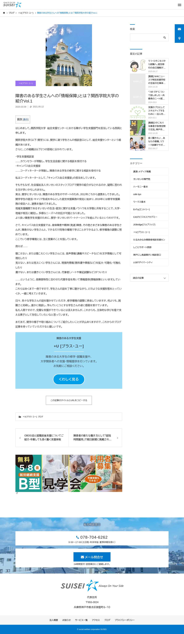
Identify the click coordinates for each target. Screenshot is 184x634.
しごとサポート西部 (142, 247)
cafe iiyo (137, 194)
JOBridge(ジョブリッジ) (144, 224)
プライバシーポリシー (125, 620)
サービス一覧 (81, 620)
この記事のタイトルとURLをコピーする (68, 400)
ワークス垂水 (139, 202)
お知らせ (66, 620)
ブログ (40, 417)
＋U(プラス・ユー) (26, 83)
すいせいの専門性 (141, 179)
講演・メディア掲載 (142, 171)
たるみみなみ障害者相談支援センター (149, 240)
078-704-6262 (94, 537)
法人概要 (53, 620)
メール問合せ (94, 557)
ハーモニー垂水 (140, 186)
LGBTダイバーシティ (143, 262)
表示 (25, 119)
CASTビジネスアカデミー (145, 217)
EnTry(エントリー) (141, 209)
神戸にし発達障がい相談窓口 (147, 255)
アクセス (96, 620)
